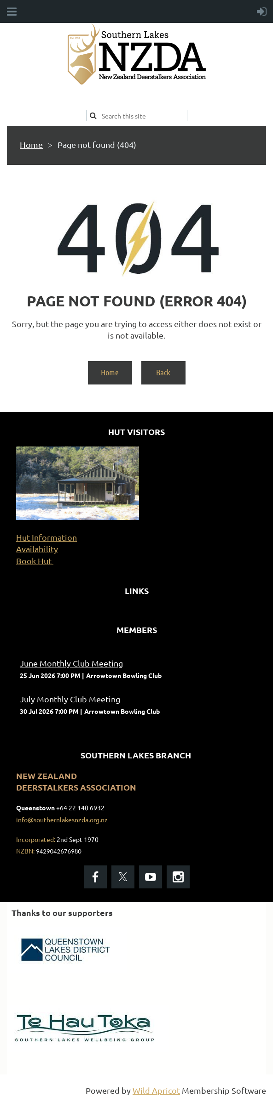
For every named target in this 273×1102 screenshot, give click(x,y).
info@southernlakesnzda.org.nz (62, 819)
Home (31, 144)
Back (163, 372)
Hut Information (46, 537)
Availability (37, 549)
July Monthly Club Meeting (70, 699)
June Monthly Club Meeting (71, 663)
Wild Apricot (156, 1090)
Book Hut (34, 560)
